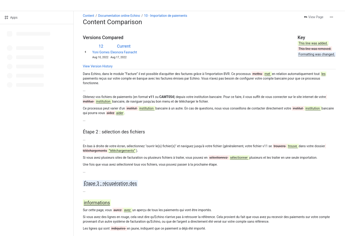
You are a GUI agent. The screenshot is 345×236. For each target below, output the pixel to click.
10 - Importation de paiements (165, 15)
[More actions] (331, 17)
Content (88, 15)
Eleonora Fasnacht (123, 52)
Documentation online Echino (119, 15)
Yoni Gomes (101, 52)
